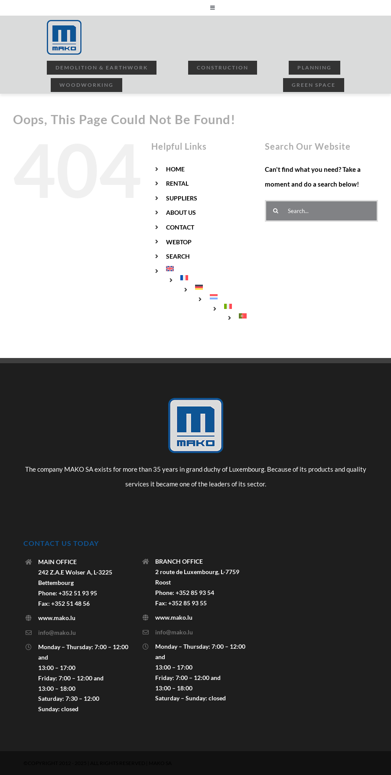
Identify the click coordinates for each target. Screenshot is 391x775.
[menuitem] (209, 268)
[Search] (276, 211)
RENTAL (177, 183)
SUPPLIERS (181, 198)
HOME (175, 169)
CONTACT (180, 227)
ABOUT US (181, 212)
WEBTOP (179, 242)
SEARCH (178, 256)
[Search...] (321, 211)
